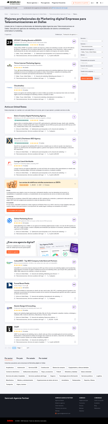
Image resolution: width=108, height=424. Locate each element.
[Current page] (23, 348)
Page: (19, 348)
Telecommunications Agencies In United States (34, 14)
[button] (92, 3)
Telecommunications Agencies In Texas (59, 14)
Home (6, 14)
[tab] (9, 358)
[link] (45, 3)
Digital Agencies (14, 14)
